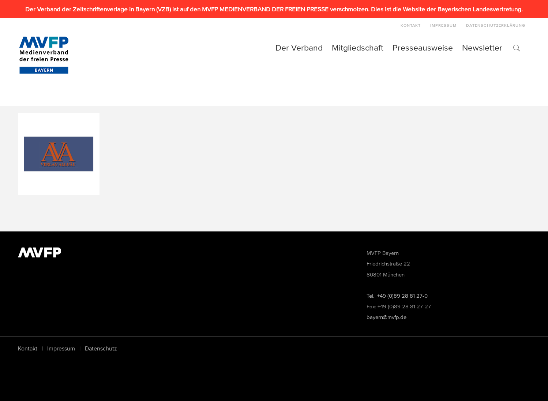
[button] (516, 48)
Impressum (61, 348)
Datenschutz (101, 348)
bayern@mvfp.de (386, 317)
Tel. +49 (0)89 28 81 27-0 (397, 296)
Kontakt (27, 348)
